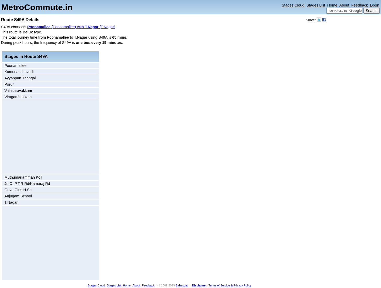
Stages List (315, 5)
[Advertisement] (47, 137)
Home (332, 5)
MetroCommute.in (37, 7)
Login (374, 5)
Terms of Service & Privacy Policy (229, 285)
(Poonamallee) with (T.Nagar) (71, 27)
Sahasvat (182, 285)
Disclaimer (199, 285)
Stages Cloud (293, 5)
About (344, 5)
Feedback (359, 5)
